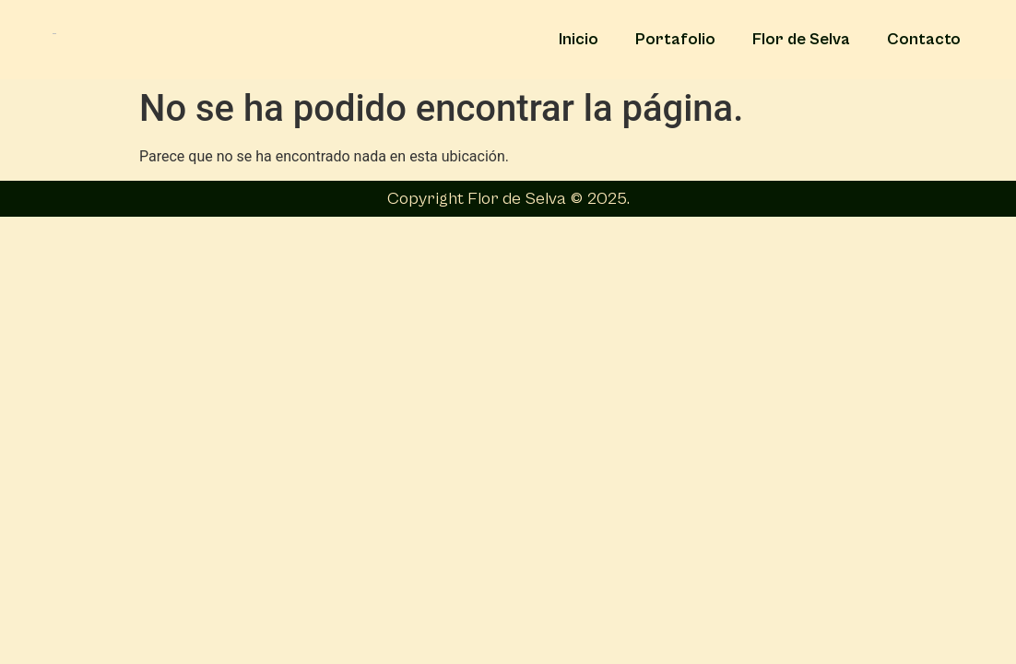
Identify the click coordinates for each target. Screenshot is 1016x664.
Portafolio (675, 39)
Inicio (578, 39)
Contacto (924, 39)
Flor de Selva (801, 39)
